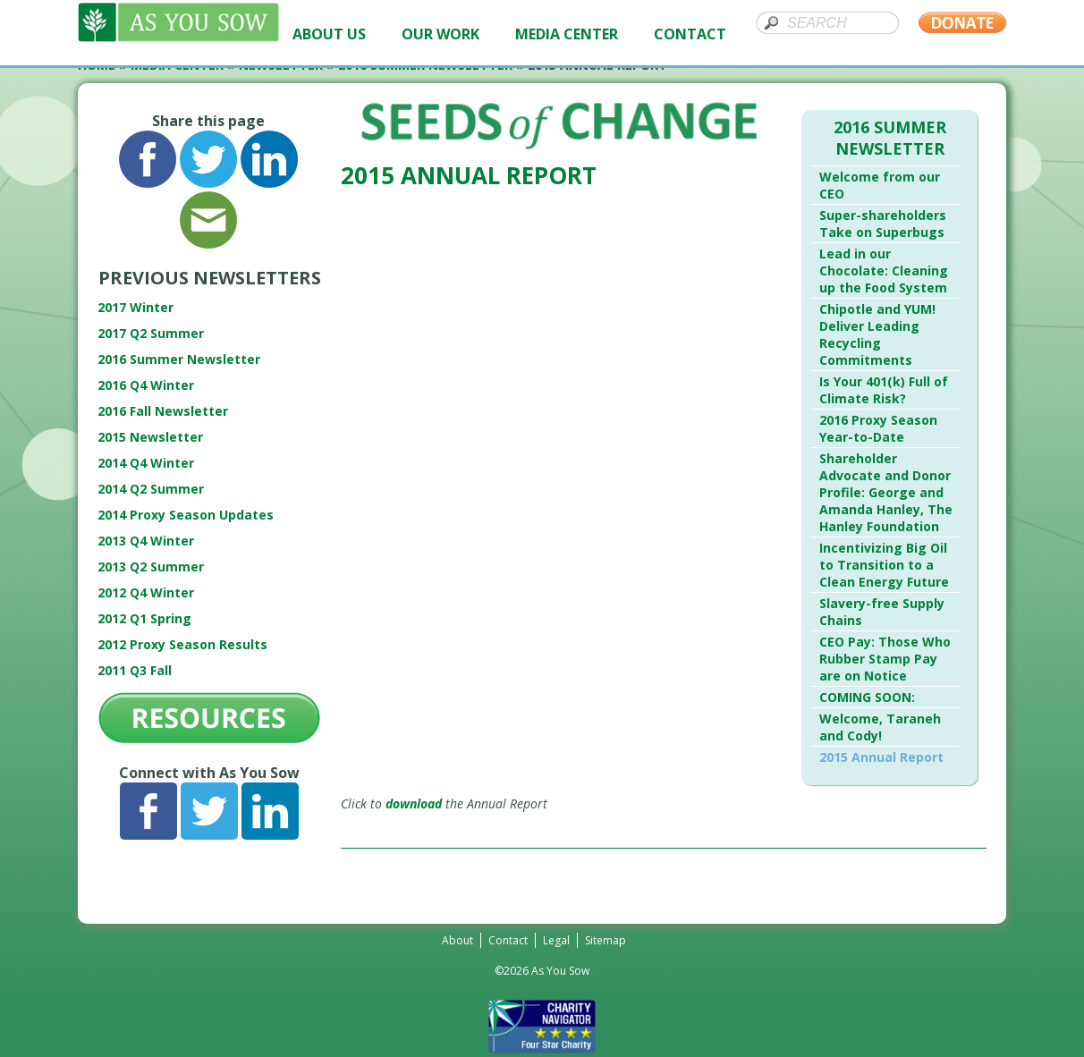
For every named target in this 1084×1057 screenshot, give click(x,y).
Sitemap (605, 940)
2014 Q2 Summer (150, 488)
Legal (556, 940)
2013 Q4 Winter (145, 540)
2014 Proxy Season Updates (185, 514)
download (413, 803)
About (457, 940)
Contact (508, 940)
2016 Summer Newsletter (178, 359)
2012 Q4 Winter (145, 592)
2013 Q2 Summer (150, 566)
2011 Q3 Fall (134, 670)
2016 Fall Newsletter (162, 410)
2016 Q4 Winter (145, 384)
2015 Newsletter (150, 436)
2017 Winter (135, 307)
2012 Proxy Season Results (182, 644)
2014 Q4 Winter (145, 462)
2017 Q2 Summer (150, 333)
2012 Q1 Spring (144, 618)
